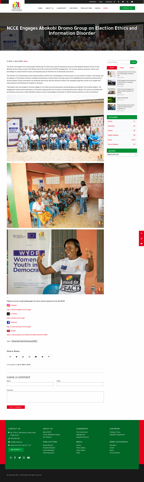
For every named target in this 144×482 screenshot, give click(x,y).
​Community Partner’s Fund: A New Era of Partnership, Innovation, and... (126, 73)
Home (40, 8)
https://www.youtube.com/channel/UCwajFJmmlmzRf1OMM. (27, 337)
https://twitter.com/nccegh (16, 321)
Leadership (61, 8)
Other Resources (48, 453)
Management (80, 434)
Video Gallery (80, 450)
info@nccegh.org (16, 442)
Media (97, 8)
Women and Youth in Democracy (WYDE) (24, 344)
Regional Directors (82, 437)
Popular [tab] (122, 67)
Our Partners (47, 437)
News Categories (119, 442)
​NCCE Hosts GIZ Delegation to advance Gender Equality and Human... (125, 90)
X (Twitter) (13, 316)
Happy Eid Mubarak (122, 98)
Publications (86, 8)
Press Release (115, 453)
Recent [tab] (112, 67)
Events (78, 445)
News (105, 8)
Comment (10, 390)
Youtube (13, 333)
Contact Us (127, 8)
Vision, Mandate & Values (51, 434)
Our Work (73, 8)
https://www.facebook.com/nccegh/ (19, 329)
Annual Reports (48, 445)
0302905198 (15, 438)
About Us (50, 8)
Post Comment (16, 407)
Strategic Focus (115, 432)
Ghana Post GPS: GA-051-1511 (20, 445)
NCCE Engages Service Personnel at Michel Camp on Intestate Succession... (126, 82)
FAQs (78, 453)
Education (113, 445)
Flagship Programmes (117, 434)
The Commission (82, 432)
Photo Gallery (80, 448)
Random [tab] (132, 67)
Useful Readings (48, 450)
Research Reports (49, 448)
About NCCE (47, 432)
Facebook (13, 325)
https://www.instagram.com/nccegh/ (19, 312)
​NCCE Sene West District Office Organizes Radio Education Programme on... (125, 106)
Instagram (13, 308)
